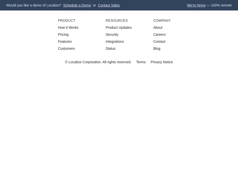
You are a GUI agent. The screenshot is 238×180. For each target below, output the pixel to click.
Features (65, 42)
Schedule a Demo (77, 5)
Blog (156, 48)
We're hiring (196, 5)
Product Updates (119, 28)
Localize (75, 62)
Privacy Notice (162, 62)
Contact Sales (109, 5)
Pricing (63, 34)
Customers (66, 48)
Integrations (115, 42)
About (158, 28)
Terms (141, 62)
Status (111, 48)
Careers (159, 34)
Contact (159, 42)
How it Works (68, 28)
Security (112, 34)
